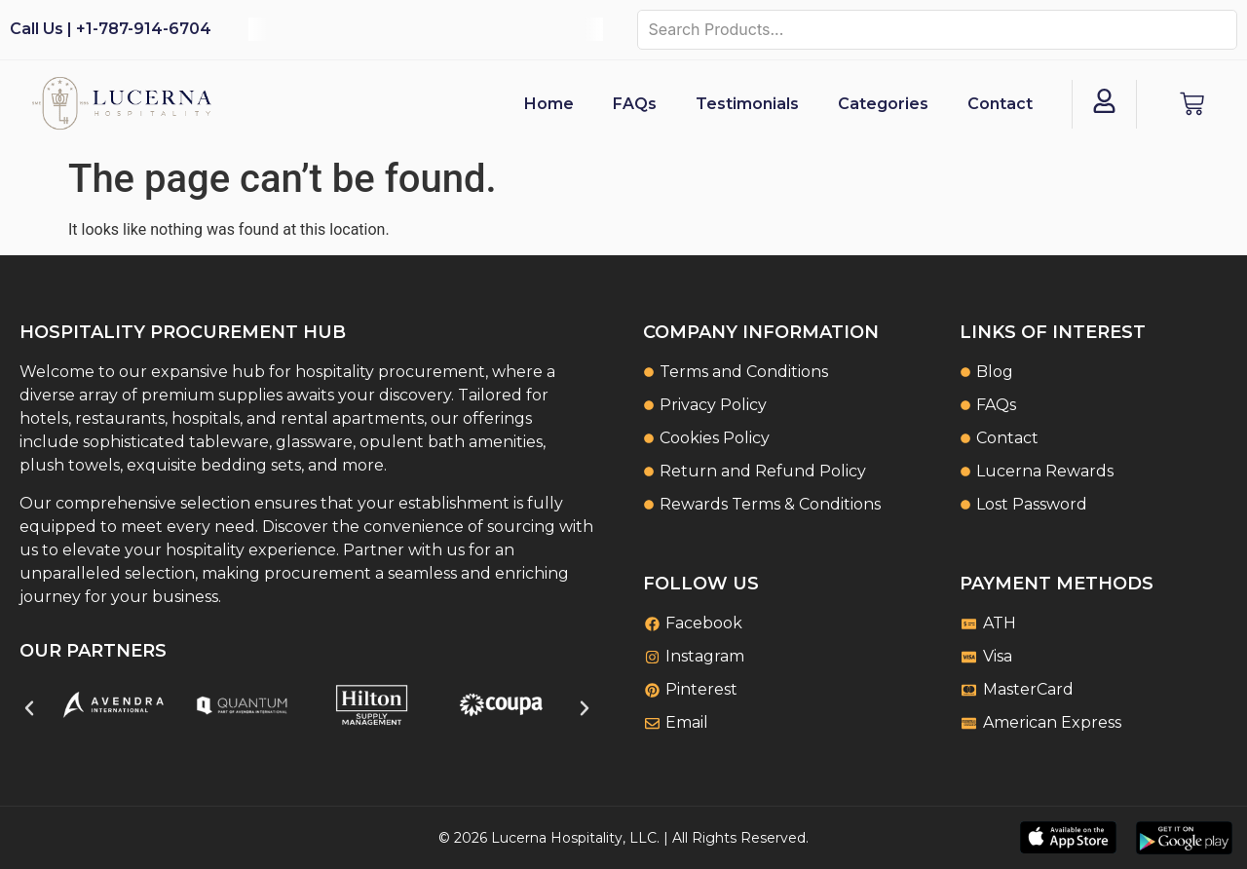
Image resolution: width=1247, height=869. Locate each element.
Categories (883, 103)
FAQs (635, 103)
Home (549, 103)
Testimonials (747, 103)
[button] (29, 708)
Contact (1000, 103)
